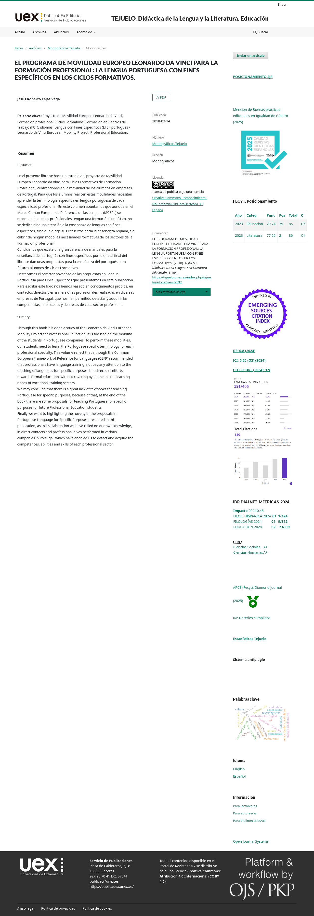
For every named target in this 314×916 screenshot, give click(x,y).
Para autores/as (245, 813)
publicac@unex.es (104, 881)
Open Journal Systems (251, 841)
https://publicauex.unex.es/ (112, 886)
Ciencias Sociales (246, 547)
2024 (244, 510)
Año (238, 215)
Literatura (254, 235)
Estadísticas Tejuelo (249, 638)
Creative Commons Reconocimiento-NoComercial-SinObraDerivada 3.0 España (179, 204)
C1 (303, 235)
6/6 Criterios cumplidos (251, 617)
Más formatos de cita (170, 292)
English (239, 769)
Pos (282, 215)
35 (281, 224)
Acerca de (85, 32)
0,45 (260, 510)
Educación (255, 224)
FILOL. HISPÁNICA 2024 (252, 516)
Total (293, 215)
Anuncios (61, 32)
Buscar (260, 32)
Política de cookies (97, 908)
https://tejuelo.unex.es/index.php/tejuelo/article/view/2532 (181, 279)
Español (239, 776)
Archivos (39, 32)
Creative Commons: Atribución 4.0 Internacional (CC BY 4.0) (190, 876)
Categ (252, 215)
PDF (162, 97)
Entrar (282, 4)
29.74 (271, 224)
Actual (20, 32)
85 (291, 224)
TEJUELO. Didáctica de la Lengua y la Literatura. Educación (190, 18)
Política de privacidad (58, 908)
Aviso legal (25, 908)
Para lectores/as (245, 806)
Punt (271, 215)
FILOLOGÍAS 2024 (247, 521)
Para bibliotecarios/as (249, 820)
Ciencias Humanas (248, 552)
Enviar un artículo (250, 55)
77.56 (271, 235)
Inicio (19, 48)
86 (291, 235)
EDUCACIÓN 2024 (247, 526)
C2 (303, 224)
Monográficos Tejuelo (64, 48)
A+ (265, 547)
